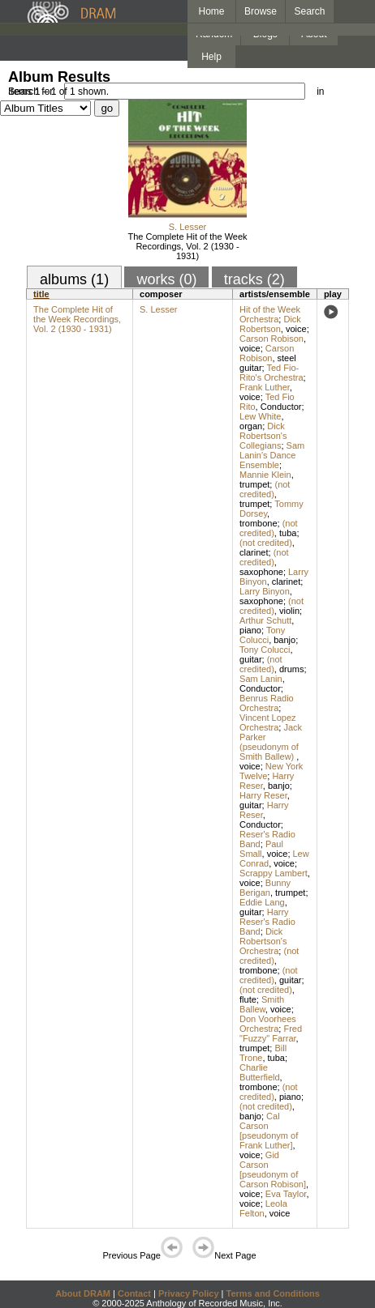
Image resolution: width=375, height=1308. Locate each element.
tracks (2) (254, 279)
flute (247, 999)
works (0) (166, 279)
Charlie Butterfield (259, 1072)
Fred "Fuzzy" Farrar (270, 1033)
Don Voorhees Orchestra (267, 1023)
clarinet (253, 552)
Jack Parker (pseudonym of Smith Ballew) (270, 741)
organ (250, 426)
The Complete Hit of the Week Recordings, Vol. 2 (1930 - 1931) (187, 246)
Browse (260, 11)
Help (211, 56)
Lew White (260, 416)
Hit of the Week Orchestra (269, 314)
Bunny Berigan (265, 887)
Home (211, 11)
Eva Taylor (286, 1194)
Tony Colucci (262, 635)
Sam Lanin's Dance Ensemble (271, 455)
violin (289, 611)
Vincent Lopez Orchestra (267, 722)
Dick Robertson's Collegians (263, 435)
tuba (287, 533)
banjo (284, 640)
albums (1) (74, 279)
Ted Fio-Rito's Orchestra (271, 372)
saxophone (261, 572)
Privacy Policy (188, 1293)
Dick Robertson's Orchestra (263, 941)
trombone (258, 523)
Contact (134, 1293)
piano (250, 630)
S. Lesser (187, 227)
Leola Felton (263, 1208)
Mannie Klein (265, 474)
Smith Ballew (261, 1004)
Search (310, 11)
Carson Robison (271, 338)
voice (296, 329)
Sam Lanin (260, 679)
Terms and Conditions (273, 1293)
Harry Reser (263, 795)
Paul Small (261, 849)
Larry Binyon (264, 591)
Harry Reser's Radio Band (267, 921)
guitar (250, 659)
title (41, 294)
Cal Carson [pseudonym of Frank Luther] (268, 1130)
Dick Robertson (270, 324)
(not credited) (264, 489)
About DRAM (82, 1293)
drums (291, 669)
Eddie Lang (262, 902)
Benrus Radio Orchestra (266, 703)
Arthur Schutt (265, 620)
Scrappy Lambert (273, 873)
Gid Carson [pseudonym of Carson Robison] (272, 1169)
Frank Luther (264, 387)
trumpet (254, 484)
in (320, 91)
